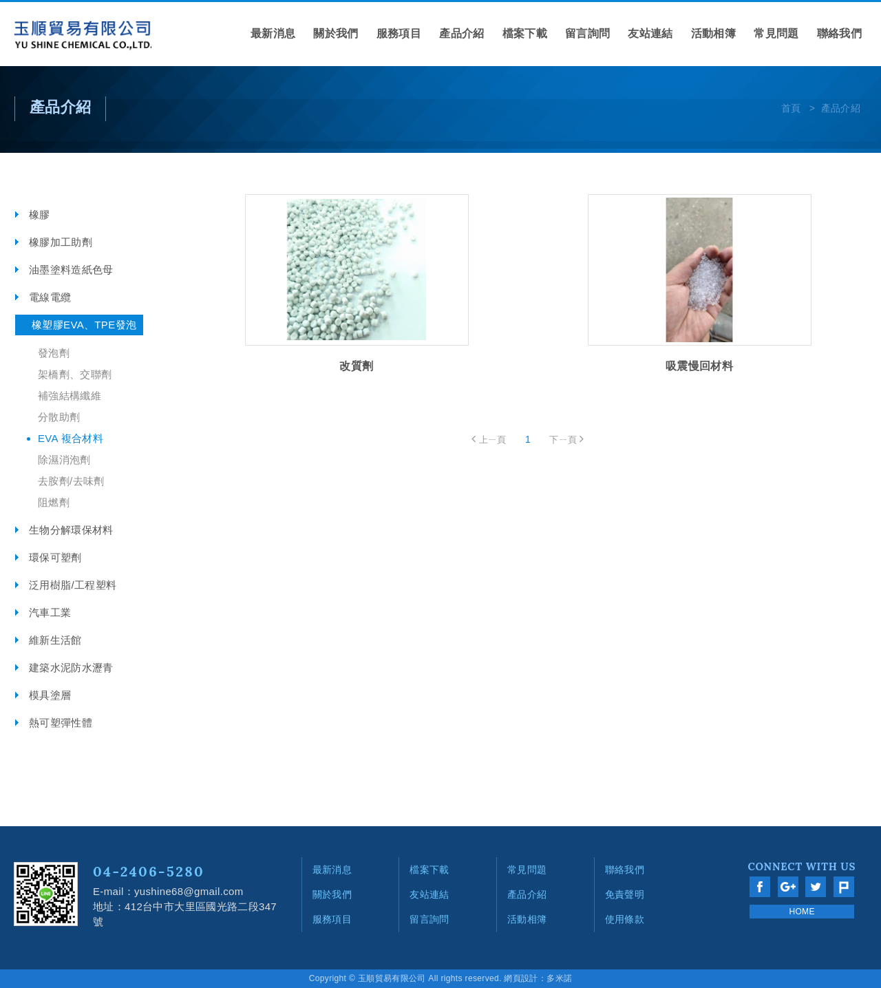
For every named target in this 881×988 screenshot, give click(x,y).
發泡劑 (54, 353)
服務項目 (398, 33)
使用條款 (624, 919)
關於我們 (335, 33)
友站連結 (650, 33)
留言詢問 (587, 33)
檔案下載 (524, 33)
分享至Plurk (844, 886)
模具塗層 (50, 695)
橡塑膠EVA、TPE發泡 (84, 324)
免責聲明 (624, 894)
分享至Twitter (815, 886)
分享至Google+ (788, 886)
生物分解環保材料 (71, 530)
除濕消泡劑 (64, 459)
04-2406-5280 (148, 871)
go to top (850, 773)
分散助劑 (59, 417)
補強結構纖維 (69, 395)
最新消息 (273, 33)
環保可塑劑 (55, 557)
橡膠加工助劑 (60, 242)
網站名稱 (82, 36)
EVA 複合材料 (70, 438)
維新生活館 (55, 640)
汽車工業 (50, 612)
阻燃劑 (54, 502)
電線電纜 (50, 297)
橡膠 (39, 214)
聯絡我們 (839, 33)
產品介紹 (461, 33)
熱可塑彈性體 (60, 722)
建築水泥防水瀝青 (71, 667)
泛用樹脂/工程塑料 (72, 585)
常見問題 (776, 33)
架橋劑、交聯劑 (75, 374)
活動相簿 (713, 33)
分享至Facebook (760, 886)
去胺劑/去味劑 (71, 481)
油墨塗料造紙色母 (71, 269)
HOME (801, 911)
